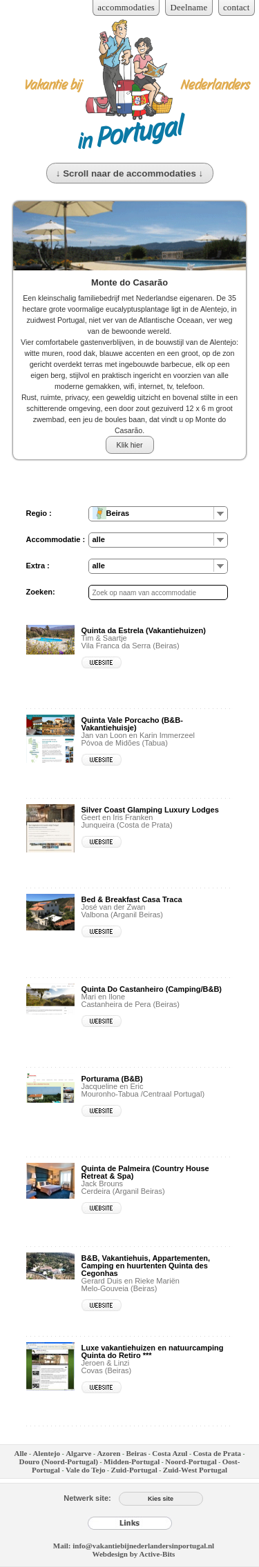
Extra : (38, 565)
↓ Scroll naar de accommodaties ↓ (129, 173)
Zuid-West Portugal (195, 1470)
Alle (20, 1453)
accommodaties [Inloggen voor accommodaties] (126, 7)
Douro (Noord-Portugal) (58, 1461)
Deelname (189, 7)
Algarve (78, 1453)
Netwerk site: (87, 1498)
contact (236, 7)
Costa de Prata (217, 1453)
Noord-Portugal (191, 1461)
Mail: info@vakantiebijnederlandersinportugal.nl (133, 1545)
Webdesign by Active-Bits (134, 1554)
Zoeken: (40, 592)
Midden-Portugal (132, 1461)
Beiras (136, 1453)
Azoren (108, 1453)
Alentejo (46, 1453)
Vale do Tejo (86, 1470)
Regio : (39, 513)
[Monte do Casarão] (130, 235)
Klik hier (130, 445)
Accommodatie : (56, 539)
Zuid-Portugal (134, 1470)
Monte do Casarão (129, 282)
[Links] (130, 1523)
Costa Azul (169, 1453)
